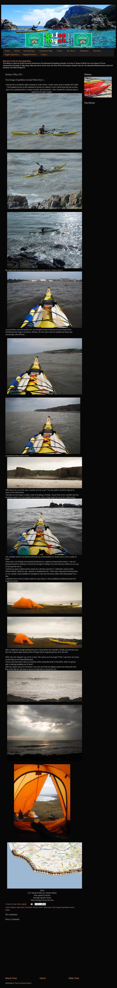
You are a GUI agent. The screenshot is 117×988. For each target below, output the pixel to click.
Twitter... (60, 51)
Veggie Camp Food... (12, 54)
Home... (8, 51)
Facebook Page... (30, 51)
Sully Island (48, 907)
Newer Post (11, 978)
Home (43, 978)
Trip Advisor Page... (46, 51)
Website (17, 51)
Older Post (74, 978)
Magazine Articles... (30, 54)
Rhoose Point (38, 907)
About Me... (97, 51)
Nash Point (20, 907)
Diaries (13, 907)
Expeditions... (85, 51)
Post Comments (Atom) (23, 983)
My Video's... (71, 51)
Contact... (44, 54)
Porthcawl (28, 907)
